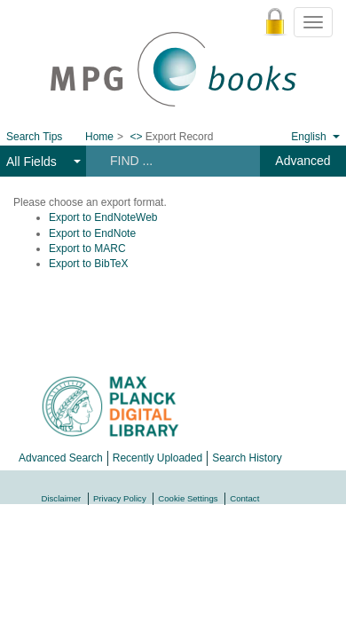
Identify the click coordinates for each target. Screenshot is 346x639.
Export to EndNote (92, 233)
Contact (244, 498)
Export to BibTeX (88, 263)
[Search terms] (171, 161)
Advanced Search (61, 458)
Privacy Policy (119, 498)
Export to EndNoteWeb (103, 217)
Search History (247, 458)
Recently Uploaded (157, 458)
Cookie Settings (187, 498)
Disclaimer (62, 498)
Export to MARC (87, 248)
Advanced (302, 161)
